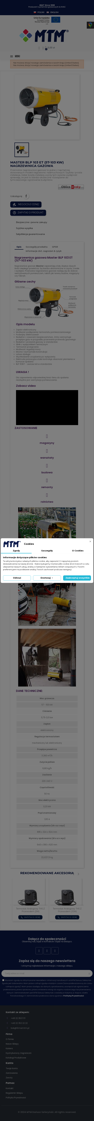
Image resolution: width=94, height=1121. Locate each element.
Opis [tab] (18, 247)
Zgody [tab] (16, 550)
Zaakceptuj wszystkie (78, 578)
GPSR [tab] (55, 247)
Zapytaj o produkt (28, 212)
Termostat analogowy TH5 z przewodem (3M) (67, 910)
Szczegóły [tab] (47, 550)
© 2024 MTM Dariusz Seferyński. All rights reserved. (47, 1112)
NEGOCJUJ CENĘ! (26, 204)
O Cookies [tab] (77, 550)
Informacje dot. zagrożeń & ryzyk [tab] (44, 251)
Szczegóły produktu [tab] (37, 247)
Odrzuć (17, 578)
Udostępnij (26, 196)
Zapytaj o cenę (30, 914)
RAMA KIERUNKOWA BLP (30, 908)
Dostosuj (47, 578)
